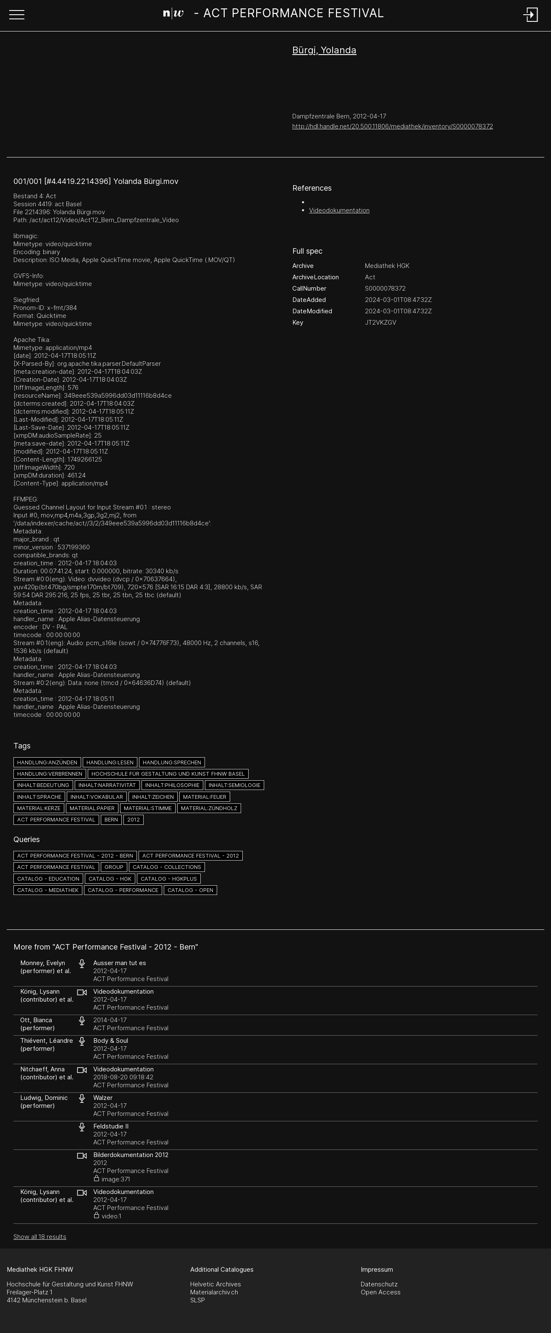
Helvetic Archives (215, 1284)
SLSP (197, 1300)
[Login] (531, 22)
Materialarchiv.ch (214, 1292)
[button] (17, 15)
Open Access (381, 1292)
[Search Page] (273, 14)
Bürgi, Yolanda (324, 50)
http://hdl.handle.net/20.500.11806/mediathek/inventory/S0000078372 (392, 126)
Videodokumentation (339, 210)
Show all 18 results (39, 1237)
